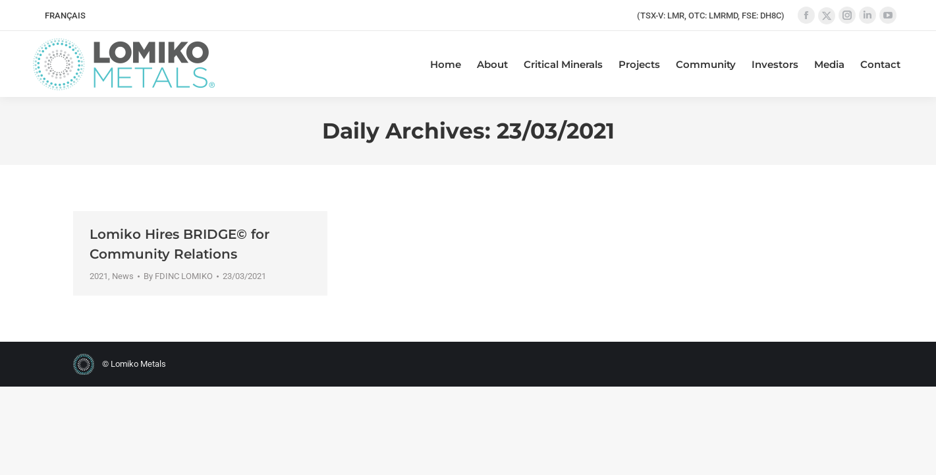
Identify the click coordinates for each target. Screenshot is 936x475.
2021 (99, 276)
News (123, 276)
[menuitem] (65, 15)
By (178, 276)
